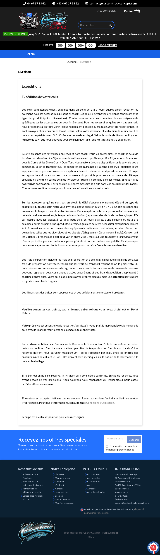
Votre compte (95, 469)
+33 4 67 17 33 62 (65, 3)
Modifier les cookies (65, 503)
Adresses (92, 488)
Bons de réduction (96, 492)
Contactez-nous (62, 499)
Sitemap (59, 495)
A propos (59, 488)
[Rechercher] (96, 25)
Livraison (59, 474)
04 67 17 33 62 (34, 3)
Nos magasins (61, 492)
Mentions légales (63, 478)
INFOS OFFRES (107, 45)
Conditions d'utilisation (100, 402)
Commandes (93, 481)
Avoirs (90, 485)
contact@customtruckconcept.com (111, 3)
